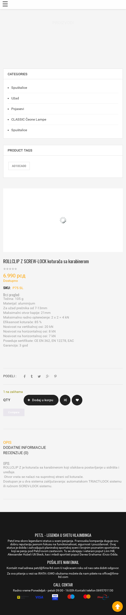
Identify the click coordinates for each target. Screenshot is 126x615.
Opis (7, 442)
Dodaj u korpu (42, 400)
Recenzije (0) (15, 453)
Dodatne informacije (24, 447)
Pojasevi (17, 109)
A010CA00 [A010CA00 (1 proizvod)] (19, 166)
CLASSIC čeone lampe (28, 119)
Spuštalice (18, 88)
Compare (65, 400)
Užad (14, 98)
